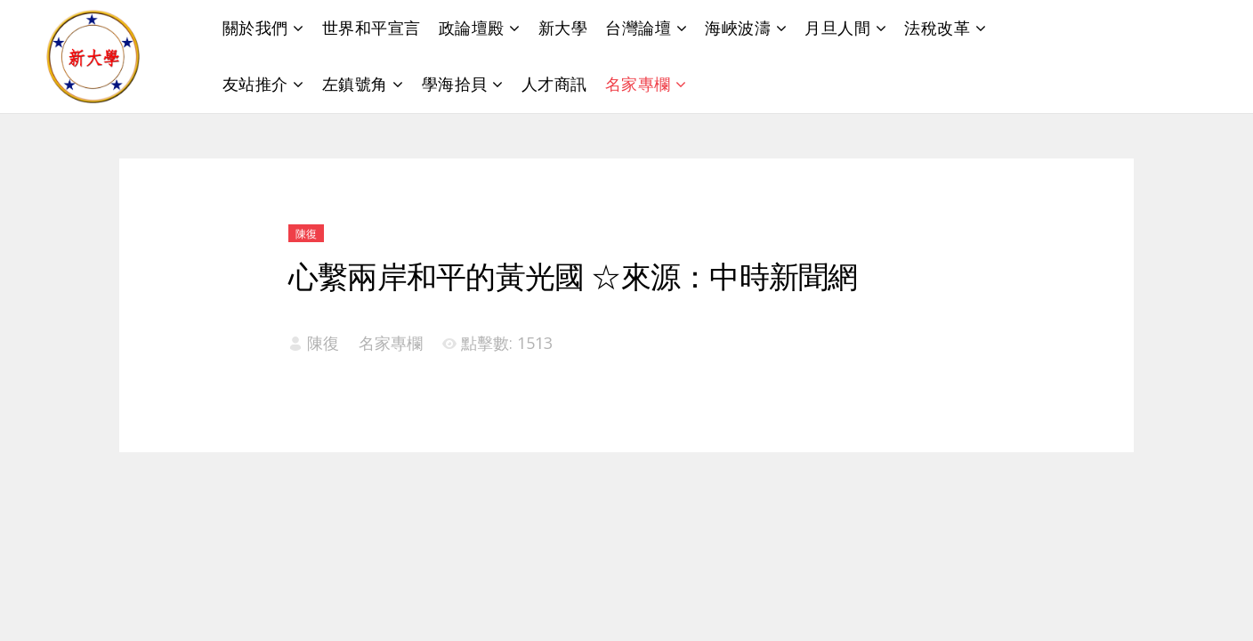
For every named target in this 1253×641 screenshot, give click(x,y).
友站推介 (255, 83)
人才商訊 (554, 83)
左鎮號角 (355, 83)
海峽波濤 (738, 27)
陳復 (306, 233)
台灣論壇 (638, 27)
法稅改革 (937, 27)
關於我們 (255, 27)
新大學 (563, 27)
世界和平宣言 (371, 27)
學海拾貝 (455, 83)
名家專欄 (638, 83)
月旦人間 (837, 27)
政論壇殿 (472, 27)
